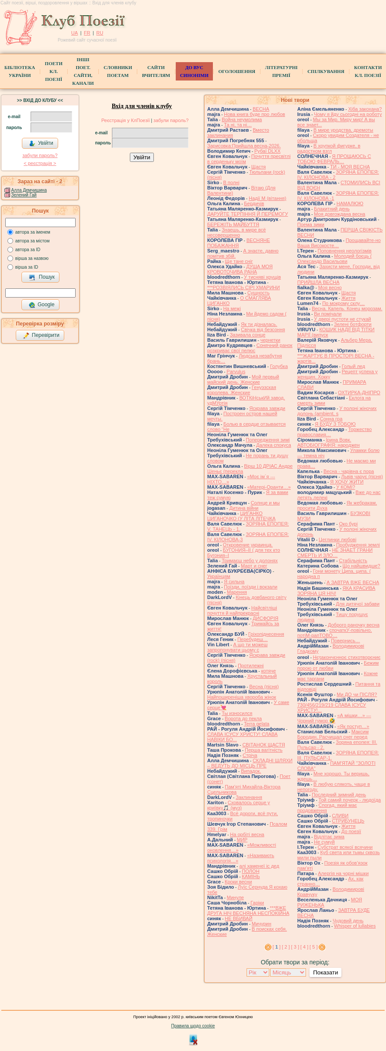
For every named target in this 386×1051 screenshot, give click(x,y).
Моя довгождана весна (339, 214)
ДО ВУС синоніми (194, 71)
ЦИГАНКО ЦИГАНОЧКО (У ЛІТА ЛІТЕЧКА (241, 516)
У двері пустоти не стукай (342, 319)
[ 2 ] (286, 946)
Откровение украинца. (248, 544)
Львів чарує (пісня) (362, 476)
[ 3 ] (295, 946)
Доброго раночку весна (353, 624)
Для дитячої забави (357, 603)
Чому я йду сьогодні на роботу (348, 114)
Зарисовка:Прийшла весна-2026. (244, 145)
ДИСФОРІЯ (265, 618)
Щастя (258, 166)
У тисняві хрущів (262, 277)
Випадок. (251, 771)
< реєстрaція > (40, 163)
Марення (237, 592)
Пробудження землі (358, 544)
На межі (231, 308)
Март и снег (254, 565)
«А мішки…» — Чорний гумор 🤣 (334, 718)
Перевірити (41, 335)
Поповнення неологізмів (345, 250)
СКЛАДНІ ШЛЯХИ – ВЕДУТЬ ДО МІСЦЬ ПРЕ (249, 763)
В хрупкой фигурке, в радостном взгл (328, 148)
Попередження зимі (267, 439)
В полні (231, 182)
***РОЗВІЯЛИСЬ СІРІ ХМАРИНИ (243, 287)
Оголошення (236, 71)
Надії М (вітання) (267, 198)
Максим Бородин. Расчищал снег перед (333, 734)
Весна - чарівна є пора (348, 471)
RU (99, 32)
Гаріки (257, 902)
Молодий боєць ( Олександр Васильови (334, 258)
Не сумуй (324, 841)
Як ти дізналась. (259, 324)
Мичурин (261, 923)
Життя (348, 298)
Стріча (250, 755)
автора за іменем (32, 232)
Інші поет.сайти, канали (83, 71)
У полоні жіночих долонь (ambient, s (337, 411)
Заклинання (249, 797)
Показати (325, 972)
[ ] (277, 946)
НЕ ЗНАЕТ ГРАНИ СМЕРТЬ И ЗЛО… (335, 552)
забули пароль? (39, 155)
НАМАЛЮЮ (350, 203)
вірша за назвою (32, 258)
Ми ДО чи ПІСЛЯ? (357, 694)
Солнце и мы (265, 502)
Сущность (258, 292)
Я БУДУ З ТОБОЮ (335, 424)
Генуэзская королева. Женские (241, 390)
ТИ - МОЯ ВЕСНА (350, 166)
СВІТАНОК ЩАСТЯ (263, 744)
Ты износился (237, 713)
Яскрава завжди (267, 408)
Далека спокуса (273, 445)
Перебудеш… (252, 639)
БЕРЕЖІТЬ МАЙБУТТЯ (233, 224)
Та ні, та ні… (238, 124)
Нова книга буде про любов (254, 114)
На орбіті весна (247, 834)
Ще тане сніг (239, 261)
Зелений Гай (24, 195)
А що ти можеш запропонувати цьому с (237, 647)
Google (41, 304)
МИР (242, 839)
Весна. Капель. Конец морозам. (347, 308)
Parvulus (235, 371)
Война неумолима (242, 119)
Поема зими (310, 224)
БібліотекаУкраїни (19, 71)
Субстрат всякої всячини (345, 847)
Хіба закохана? (365, 109)
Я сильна (234, 581)
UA (74, 32)
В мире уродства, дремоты (343, 130)
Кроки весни (238, 881)
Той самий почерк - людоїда (350, 799)
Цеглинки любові (337, 539)
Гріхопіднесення (266, 634)
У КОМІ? (345, 487)
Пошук (41, 277)
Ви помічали (327, 313)
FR (87, 32)
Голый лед (353, 366)
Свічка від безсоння (263, 329)
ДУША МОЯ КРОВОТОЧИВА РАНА (240, 269)
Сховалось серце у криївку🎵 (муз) (238, 805)
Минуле (235, 897)
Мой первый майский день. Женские (243, 379)
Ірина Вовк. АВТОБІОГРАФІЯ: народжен (328, 442)
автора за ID (28, 249)
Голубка (279, 366)
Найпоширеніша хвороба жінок (241, 697)
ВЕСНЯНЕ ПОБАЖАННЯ (238, 243)
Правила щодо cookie (193, 1025)
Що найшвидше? (361, 565)
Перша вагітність (263, 750)
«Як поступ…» (353, 726)
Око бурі (348, 523)
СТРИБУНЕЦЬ (348, 820)
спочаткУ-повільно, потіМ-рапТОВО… (334, 632)
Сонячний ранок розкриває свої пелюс (249, 348)
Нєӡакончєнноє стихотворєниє (346, 657)
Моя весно (330, 287)
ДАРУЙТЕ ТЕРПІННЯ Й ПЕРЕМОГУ (247, 214)
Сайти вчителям (156, 71)
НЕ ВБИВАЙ (238, 918)
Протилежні (251, 665)
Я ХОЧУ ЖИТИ (346, 481)
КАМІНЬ (251, 876)
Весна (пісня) (263, 686)
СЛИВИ (340, 815)
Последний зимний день (339, 794)
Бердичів (254, 203)
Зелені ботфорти (353, 324)
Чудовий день (348, 920)
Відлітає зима (329, 836)
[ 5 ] (313, 946)
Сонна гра (331, 418)
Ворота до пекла (243, 718)
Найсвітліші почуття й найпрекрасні (242, 610)
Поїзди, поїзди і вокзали (250, 586)
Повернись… (345, 640)
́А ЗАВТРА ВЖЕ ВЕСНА (353, 582)
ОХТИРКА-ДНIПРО (359, 392)
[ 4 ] (304, 946)
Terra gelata (256, 723)
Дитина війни (243, 508)
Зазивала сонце (247, 334)
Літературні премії (281, 71)
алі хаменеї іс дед (259, 866)
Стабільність (353, 560)
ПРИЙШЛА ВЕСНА (318, 282)
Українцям (218, 576)
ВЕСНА (261, 109)
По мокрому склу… (343, 303)
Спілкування (325, 71)
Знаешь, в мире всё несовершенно (236, 232)
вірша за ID (26, 267)
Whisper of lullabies (355, 925)
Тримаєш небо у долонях (250, 560)
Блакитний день (331, 208)
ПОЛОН (250, 871)
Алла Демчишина (29, 190)
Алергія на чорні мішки (343, 873)
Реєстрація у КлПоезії (125, 120)
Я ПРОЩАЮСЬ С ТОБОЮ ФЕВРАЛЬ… (334, 159)
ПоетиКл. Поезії (54, 71)
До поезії (351, 831)
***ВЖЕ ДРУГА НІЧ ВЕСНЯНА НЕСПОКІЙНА (248, 910)
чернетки (270, 340)
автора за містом (32, 240)
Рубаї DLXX (267, 151)
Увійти (41, 143)
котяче (268, 670)
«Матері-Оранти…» (269, 487)
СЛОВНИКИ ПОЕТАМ (118, 71)
